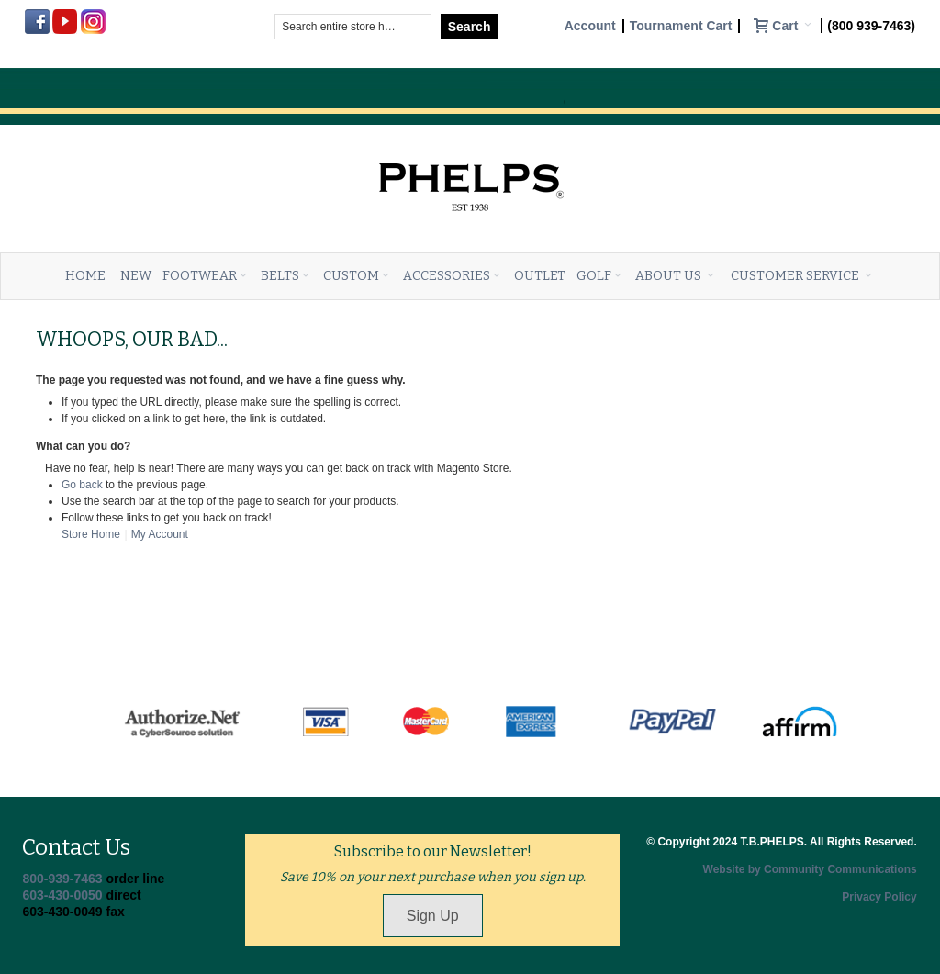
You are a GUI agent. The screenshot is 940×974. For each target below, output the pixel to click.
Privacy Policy (879, 896)
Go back (82, 484)
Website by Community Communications (810, 869)
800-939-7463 (62, 878)
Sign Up (433, 916)
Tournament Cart (681, 26)
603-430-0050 (62, 895)
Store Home (91, 534)
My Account (159, 534)
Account (590, 26)
